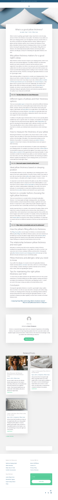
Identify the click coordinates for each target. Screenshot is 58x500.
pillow (28, 78)
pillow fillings (17, 233)
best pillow (19, 190)
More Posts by (29, 339)
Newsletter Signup (10, 479)
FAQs (7, 484)
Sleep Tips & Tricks (10, 467)
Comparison (16, 417)
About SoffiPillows (34, 463)
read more (9, 392)
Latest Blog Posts (10, 477)
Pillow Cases (35, 32)
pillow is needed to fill (18, 152)
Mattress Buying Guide (11, 463)
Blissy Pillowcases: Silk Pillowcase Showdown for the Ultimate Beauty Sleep (15, 374)
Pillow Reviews (9, 465)
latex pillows (43, 235)
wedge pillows (41, 121)
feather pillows (16, 217)
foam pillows (40, 85)
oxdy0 (22, 32)
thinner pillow (44, 148)
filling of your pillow (16, 232)
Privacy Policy (33, 467)
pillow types (22, 104)
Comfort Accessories (11, 470)
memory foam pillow (29, 184)
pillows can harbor (23, 264)
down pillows (26, 109)
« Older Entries (10, 436)
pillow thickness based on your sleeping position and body (26, 253)
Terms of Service (34, 470)
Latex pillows (32, 111)
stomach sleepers (39, 81)
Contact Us (33, 465)
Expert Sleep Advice (10, 481)
